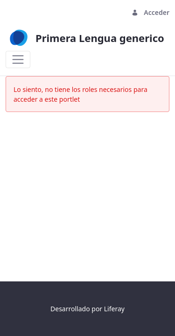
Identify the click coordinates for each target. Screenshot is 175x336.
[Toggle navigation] (18, 59)
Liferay (114, 308)
